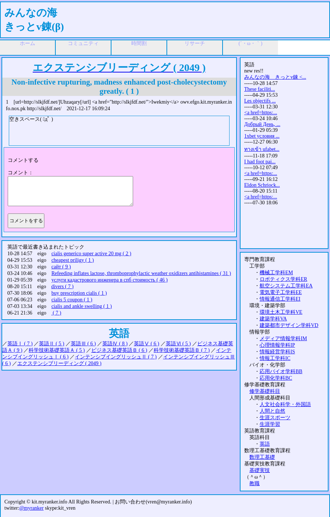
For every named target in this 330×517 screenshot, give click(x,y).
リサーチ (194, 43)
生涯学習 (270, 424)
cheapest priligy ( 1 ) (72, 260)
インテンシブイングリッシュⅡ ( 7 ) (116, 357)
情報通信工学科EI (280, 299)
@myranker (31, 508)
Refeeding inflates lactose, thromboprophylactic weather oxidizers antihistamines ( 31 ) (141, 273)
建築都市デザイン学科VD (289, 325)
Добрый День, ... (262, 124)
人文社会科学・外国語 (285, 404)
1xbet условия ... (261, 136)
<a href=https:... (260, 112)
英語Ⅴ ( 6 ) (146, 343)
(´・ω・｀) (250, 43)
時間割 (139, 43)
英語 (265, 444)
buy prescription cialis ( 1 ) (79, 293)
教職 (254, 483)
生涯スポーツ (275, 417)
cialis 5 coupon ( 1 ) (71, 299)
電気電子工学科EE (281, 292)
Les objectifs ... (260, 101)
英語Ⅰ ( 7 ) (20, 343)
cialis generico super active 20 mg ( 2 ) (91, 253)
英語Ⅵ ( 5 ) (178, 343)
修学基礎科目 (264, 391)
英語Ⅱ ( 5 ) (51, 343)
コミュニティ (83, 43)
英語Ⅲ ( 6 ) (83, 343)
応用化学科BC (276, 378)
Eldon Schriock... (262, 185)
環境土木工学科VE (281, 312)
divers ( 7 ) (62, 286)
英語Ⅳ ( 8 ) (115, 343)
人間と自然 (272, 411)
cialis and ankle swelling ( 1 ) (81, 306)
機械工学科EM (276, 272)
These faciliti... (259, 89)
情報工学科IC (275, 358)
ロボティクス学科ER (283, 279)
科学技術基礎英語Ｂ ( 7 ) (182, 350)
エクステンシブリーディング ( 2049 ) (59, 363)
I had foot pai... (260, 161)
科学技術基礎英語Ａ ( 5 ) (57, 350)
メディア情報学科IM (283, 338)
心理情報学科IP (277, 345)
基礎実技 (259, 470)
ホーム (27, 43)
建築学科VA (273, 318)
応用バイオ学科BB (281, 371)
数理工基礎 (262, 457)
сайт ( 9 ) (61, 266)
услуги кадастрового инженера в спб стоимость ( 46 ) (109, 280)
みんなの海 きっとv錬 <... (275, 77)
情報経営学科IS (277, 351)
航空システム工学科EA (286, 286)
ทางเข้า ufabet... (261, 149)
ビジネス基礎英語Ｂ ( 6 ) (119, 350)
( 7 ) (56, 313)
